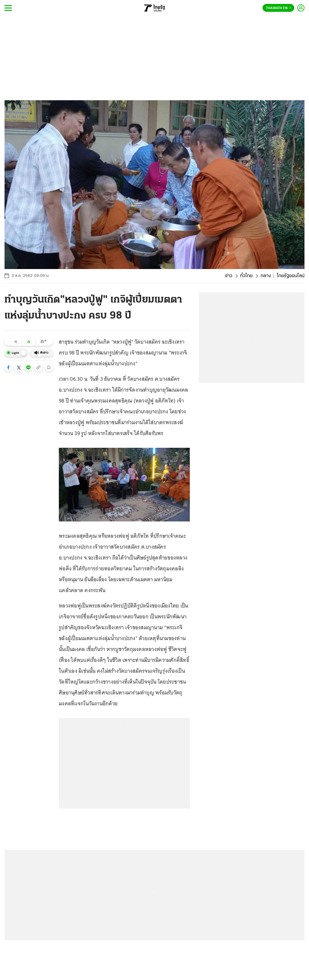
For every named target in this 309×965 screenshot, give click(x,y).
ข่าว (228, 276)
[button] (8, 367)
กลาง (265, 276)
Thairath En (278, 8)
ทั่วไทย (246, 276)
